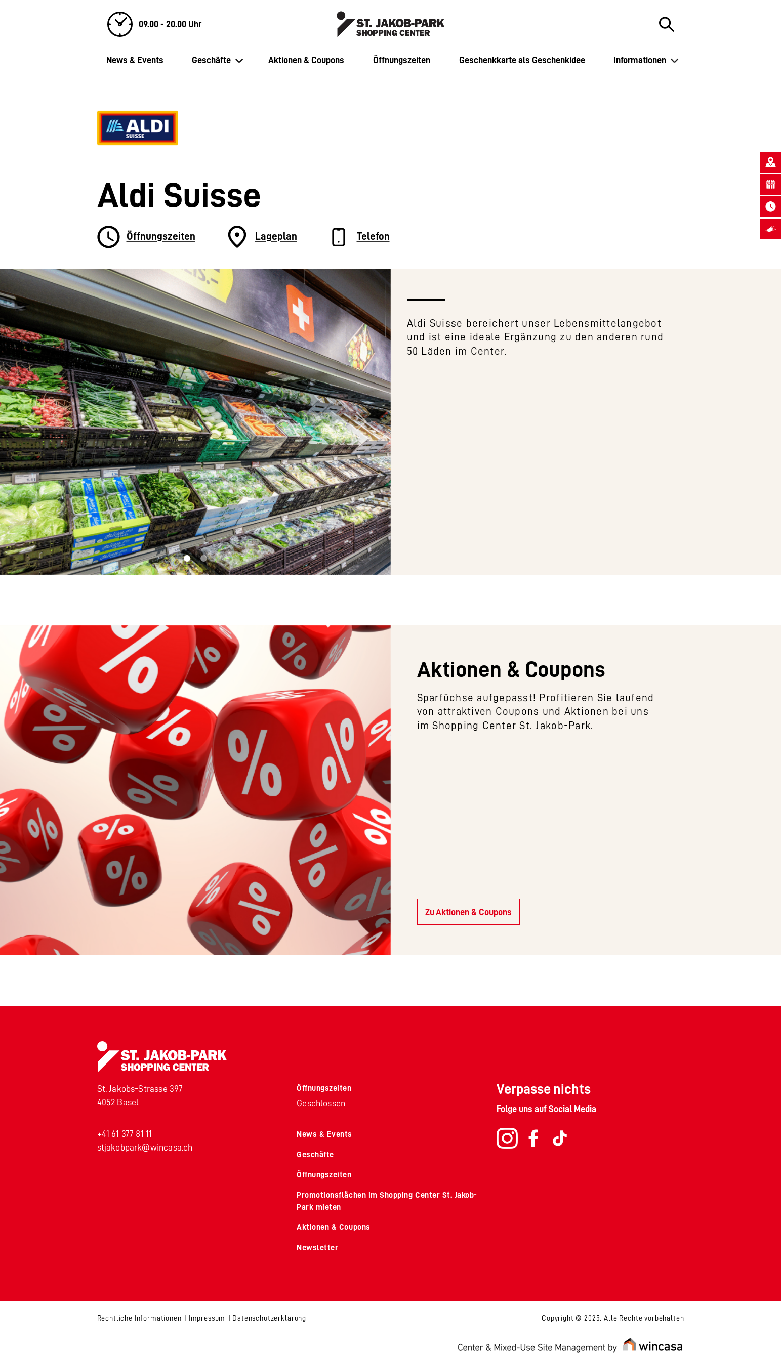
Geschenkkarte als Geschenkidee (522, 60)
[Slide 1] (203, 558)
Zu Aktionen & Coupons (468, 912)
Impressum (207, 1318)
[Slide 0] (187, 558)
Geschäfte (211, 60)
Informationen (639, 60)
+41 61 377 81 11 (124, 1133)
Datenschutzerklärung (269, 1318)
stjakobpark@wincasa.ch (145, 1147)
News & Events (134, 60)
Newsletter (317, 1248)
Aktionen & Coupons (306, 60)
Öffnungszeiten (401, 60)
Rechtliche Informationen (139, 1318)
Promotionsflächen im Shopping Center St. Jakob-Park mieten (387, 1201)
